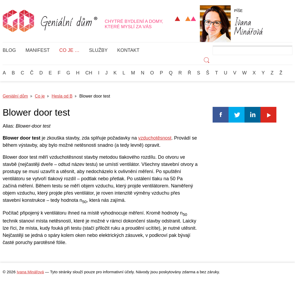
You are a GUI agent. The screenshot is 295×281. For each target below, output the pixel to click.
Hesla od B (62, 96)
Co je (40, 96)
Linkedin (252, 115)
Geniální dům (15, 96)
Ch (88, 73)
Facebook (221, 115)
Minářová (248, 26)
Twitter (237, 115)
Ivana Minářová (30, 272)
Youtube (268, 115)
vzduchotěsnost (154, 138)
